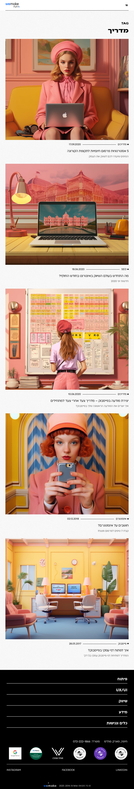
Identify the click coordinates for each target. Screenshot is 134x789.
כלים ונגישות (117, 723)
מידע (123, 712)
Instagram (14, 770)
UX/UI (121, 690)
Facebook (68, 770)
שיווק (123, 701)
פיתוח (122, 679)
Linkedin (121, 770)
